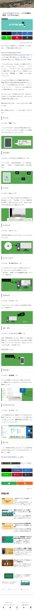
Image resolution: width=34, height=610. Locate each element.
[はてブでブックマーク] (27, 33)
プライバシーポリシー (8, 604)
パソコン (24, 463)
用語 (29, 463)
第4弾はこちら (16, 457)
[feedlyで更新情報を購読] (9, 483)
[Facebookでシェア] (17, 33)
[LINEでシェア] (6, 38)
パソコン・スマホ (15, 463)
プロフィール (8, 602)
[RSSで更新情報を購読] (25, 483)
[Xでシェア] (6, 33)
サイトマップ (25, 602)
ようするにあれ (6, 463)
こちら (17, 57)
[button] (27, 38)
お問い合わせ (25, 604)
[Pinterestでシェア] (17, 38)
